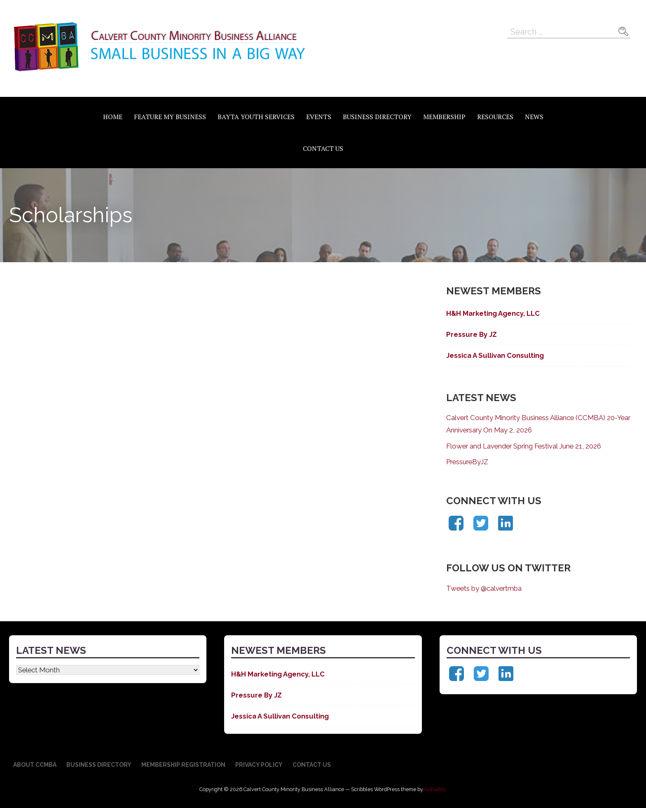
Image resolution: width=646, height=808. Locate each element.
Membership (444, 116)
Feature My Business (170, 116)
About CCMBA (34, 764)
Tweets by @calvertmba (484, 588)
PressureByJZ (467, 462)
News (534, 116)
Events (318, 116)
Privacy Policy (259, 764)
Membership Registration (183, 764)
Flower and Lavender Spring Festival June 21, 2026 (523, 446)
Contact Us (323, 148)
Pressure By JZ (471, 334)
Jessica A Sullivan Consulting (495, 355)
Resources (495, 116)
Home (112, 116)
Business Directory (377, 116)
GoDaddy (435, 789)
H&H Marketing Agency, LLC (493, 313)
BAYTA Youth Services (256, 116)
